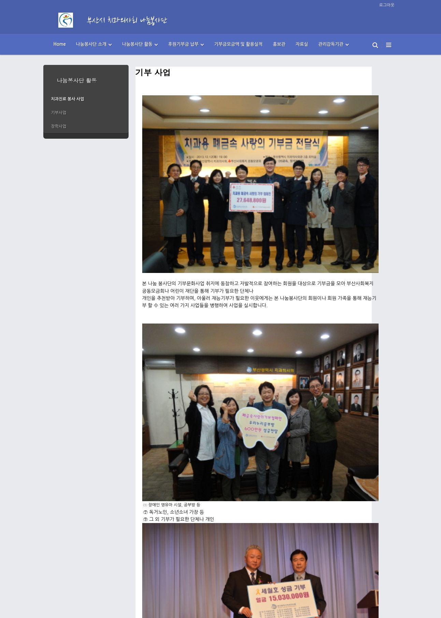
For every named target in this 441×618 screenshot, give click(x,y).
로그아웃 (386, 5)
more (86, 136)
